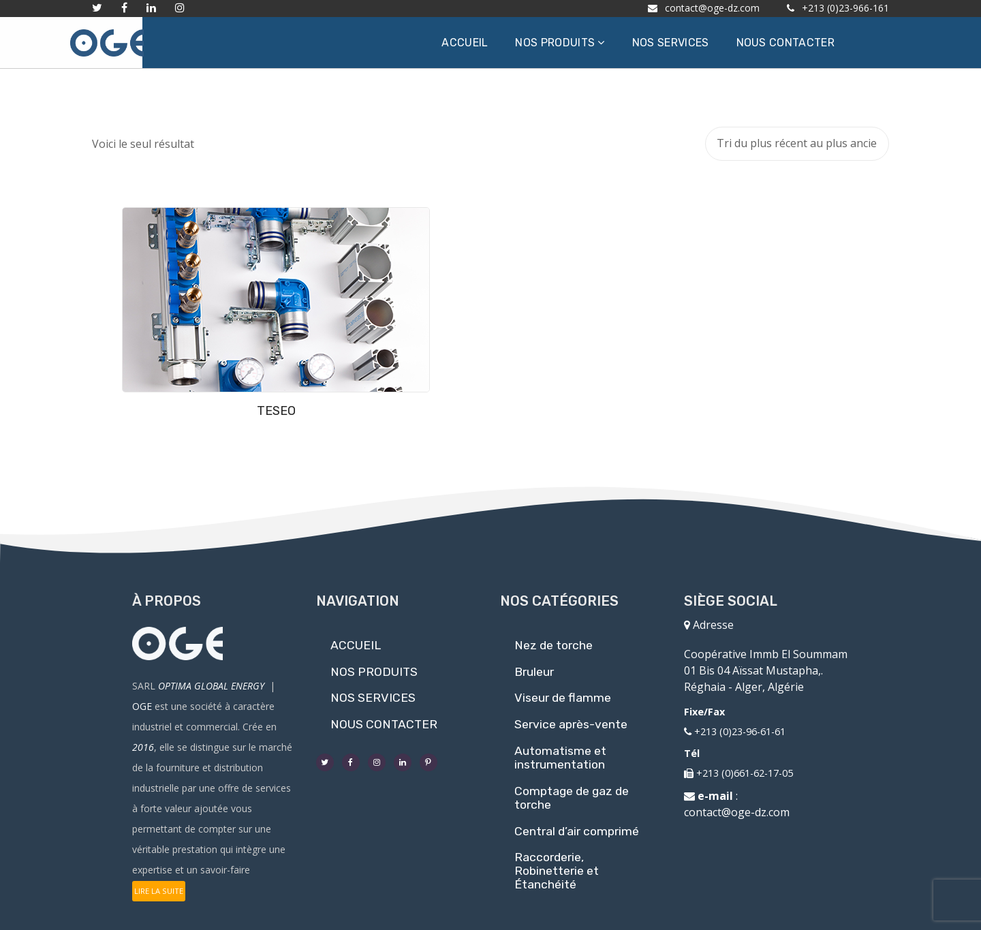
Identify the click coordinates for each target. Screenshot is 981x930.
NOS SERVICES (373, 690)
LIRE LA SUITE (158, 883)
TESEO (184, 336)
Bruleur (534, 663)
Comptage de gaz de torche (571, 789)
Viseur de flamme (562, 690)
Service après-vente (570, 717)
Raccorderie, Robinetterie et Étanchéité (556, 863)
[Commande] (797, 144)
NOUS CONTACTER (383, 717)
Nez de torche (553, 637)
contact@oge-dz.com (737, 803)
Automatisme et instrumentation (560, 749)
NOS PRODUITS (374, 663)
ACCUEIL (355, 637)
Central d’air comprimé (576, 823)
